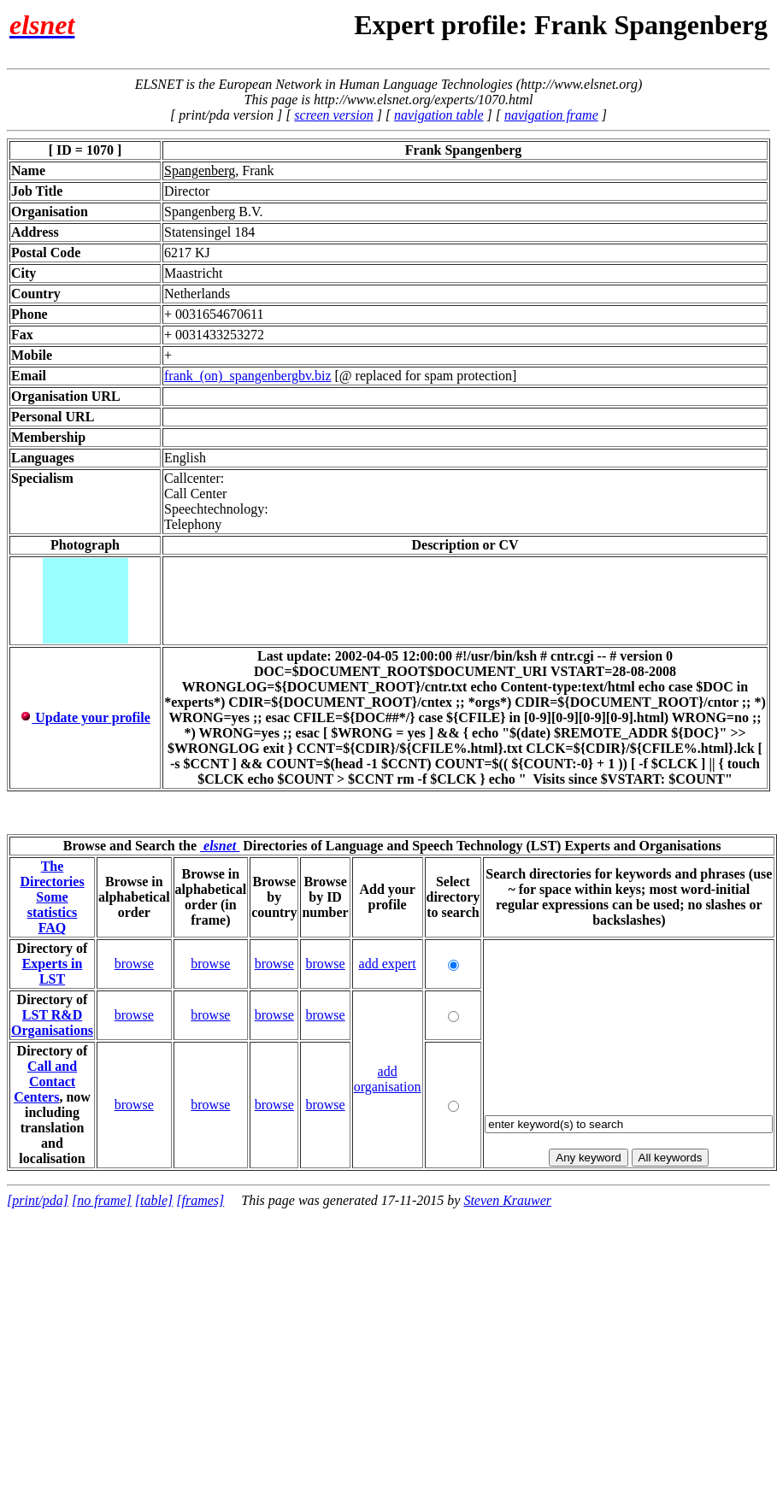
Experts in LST (52, 971)
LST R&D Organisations (52, 1022)
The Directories (52, 874)
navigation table (438, 115)
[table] (154, 1200)
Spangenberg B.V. (213, 211)
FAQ (52, 927)
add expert (387, 963)
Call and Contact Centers (45, 1081)
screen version (333, 115)
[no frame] (102, 1200)
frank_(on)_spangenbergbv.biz (248, 375)
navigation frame (551, 115)
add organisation (387, 1079)
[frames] (200, 1200)
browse (134, 963)
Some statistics (52, 905)
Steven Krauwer (507, 1200)
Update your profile (85, 717)
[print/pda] (37, 1200)
